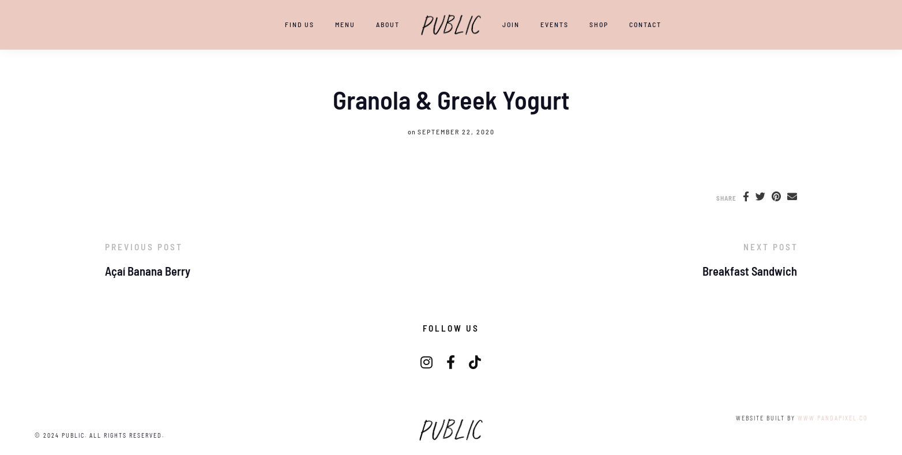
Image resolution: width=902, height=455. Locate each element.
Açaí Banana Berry (147, 271)
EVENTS (554, 24)
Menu (345, 24)
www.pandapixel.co (832, 418)
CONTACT (645, 24)
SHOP (598, 24)
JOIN (511, 24)
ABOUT (388, 24)
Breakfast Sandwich (749, 271)
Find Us (299, 24)
